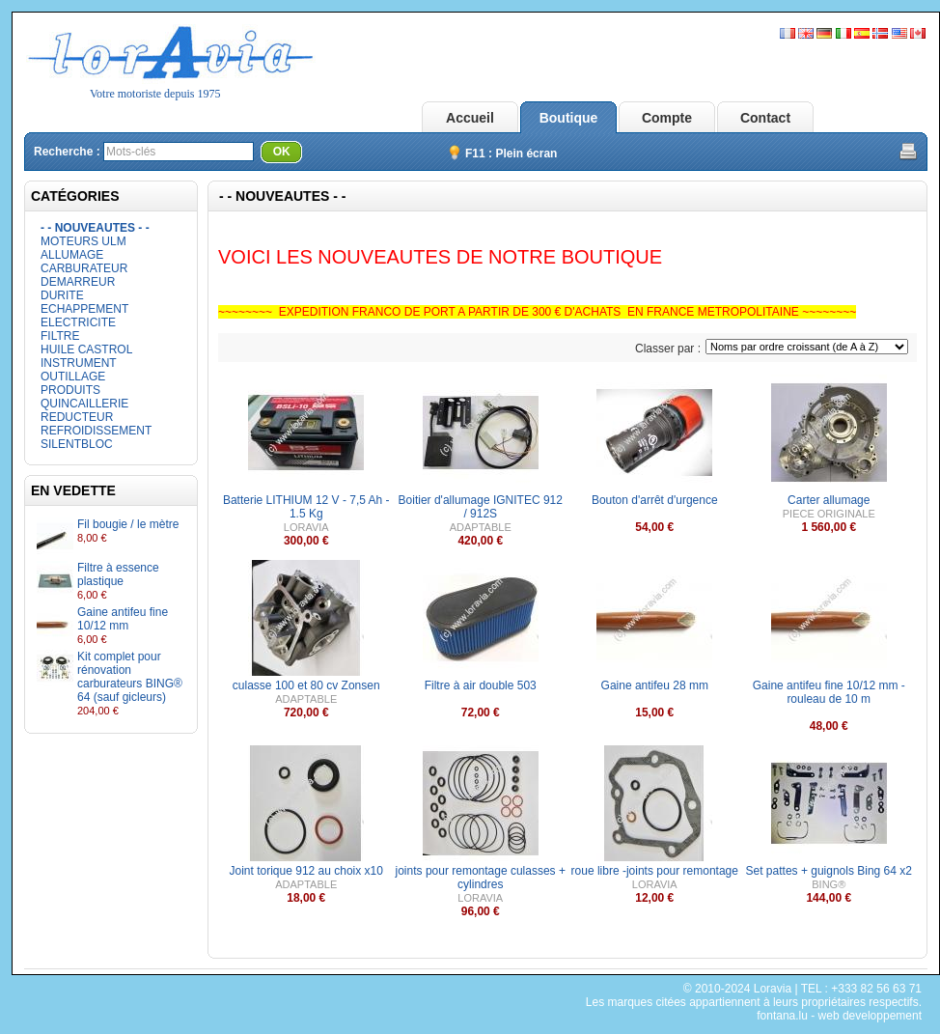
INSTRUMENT (79, 363)
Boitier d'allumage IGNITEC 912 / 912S (481, 506)
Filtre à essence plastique (118, 574)
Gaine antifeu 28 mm (654, 685)
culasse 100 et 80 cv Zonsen (306, 685)
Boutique (568, 118)
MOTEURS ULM (83, 241)
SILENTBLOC (77, 444)
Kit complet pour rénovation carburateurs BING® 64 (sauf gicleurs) (129, 677)
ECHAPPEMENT (84, 309)
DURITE (62, 295)
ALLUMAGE (72, 255)
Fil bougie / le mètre (128, 524)
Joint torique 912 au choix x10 (306, 871)
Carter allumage (829, 500)
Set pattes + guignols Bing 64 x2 (829, 871)
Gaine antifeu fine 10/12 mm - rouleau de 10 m (829, 692)
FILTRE (60, 336)
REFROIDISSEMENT (96, 430)
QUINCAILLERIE (84, 403)
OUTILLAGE (73, 376)
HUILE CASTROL (86, 349)
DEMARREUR (78, 282)
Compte (667, 118)
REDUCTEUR (77, 417)
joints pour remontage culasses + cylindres (481, 877)
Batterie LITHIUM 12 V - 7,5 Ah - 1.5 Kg (306, 506)
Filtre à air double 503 (481, 685)
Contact (765, 118)
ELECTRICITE (78, 322)
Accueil (470, 118)
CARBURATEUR (84, 268)
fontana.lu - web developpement (839, 1015)
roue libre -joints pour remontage (654, 871)
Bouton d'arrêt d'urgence (655, 500)
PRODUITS (70, 390)
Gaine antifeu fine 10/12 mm (122, 618)
